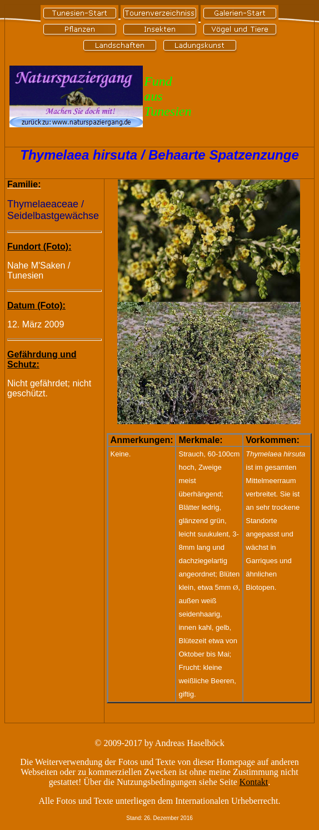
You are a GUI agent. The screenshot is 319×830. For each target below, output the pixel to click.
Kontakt (254, 782)
